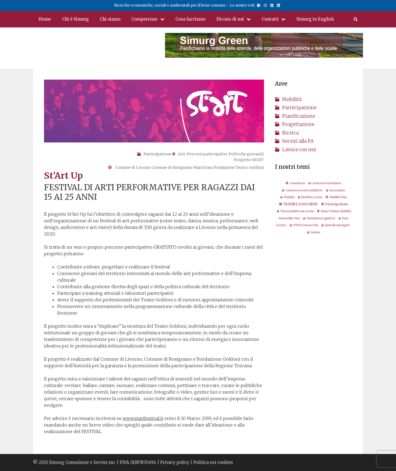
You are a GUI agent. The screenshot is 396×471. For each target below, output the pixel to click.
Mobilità (291, 99)
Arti (181, 154)
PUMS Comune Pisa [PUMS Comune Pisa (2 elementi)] (305, 225)
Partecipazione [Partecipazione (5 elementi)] (336, 204)
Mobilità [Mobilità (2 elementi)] (289, 197)
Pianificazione (298, 116)
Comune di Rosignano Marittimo (182, 167)
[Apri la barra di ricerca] (355, 19)
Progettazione (298, 124)
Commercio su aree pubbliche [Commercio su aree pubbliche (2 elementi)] (304, 190)
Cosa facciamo (190, 19)
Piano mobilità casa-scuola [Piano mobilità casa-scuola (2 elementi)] (297, 211)
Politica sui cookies (213, 462)
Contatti (276, 19)
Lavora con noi (299, 150)
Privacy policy (174, 462)
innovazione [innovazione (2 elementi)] (337, 190)
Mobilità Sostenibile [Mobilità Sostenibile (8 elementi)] (301, 204)
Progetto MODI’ (249, 160)
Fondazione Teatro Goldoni (238, 167)
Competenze (150, 19)
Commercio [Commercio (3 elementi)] (297, 183)
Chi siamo (110, 19)
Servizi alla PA (298, 141)
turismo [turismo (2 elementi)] (315, 232)
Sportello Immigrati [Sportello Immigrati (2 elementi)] (337, 225)
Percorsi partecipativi (207, 154)
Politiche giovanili (246, 154)
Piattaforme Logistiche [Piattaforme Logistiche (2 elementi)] (321, 218)
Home (44, 19)
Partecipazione (157, 154)
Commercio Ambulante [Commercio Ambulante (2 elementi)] (326, 183)
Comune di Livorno (133, 167)
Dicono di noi (236, 19)
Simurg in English (315, 19)
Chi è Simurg (75, 19)
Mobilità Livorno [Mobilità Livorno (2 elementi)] (311, 197)
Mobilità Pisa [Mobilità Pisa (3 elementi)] (338, 197)
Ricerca (290, 133)
